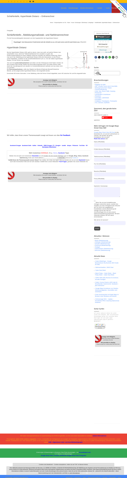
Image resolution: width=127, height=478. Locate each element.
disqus (69, 145)
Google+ (58, 145)
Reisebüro (98, 96)
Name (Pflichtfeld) (107, 143)
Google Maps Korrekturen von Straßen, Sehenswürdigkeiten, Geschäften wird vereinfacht (106, 290)
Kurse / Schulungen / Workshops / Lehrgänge (82, 22)
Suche (107, 8)
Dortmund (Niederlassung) (103, 245)
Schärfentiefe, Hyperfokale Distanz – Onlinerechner (107, 22)
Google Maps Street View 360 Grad (104, 132)
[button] (96, 57)
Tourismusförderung (101, 89)
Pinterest (75, 145)
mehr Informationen (74, 473)
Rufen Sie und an (99, 138)
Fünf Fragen (63, 161)
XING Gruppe (48, 145)
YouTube (82, 145)
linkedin (40, 145)
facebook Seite (26, 145)
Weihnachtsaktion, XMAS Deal (104, 267)
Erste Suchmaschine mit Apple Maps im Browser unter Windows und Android (107, 295)
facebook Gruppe (15, 145)
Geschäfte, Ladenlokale (102, 97)
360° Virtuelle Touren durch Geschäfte (106, 86)
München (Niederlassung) (102, 250)
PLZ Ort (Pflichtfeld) (107, 165)
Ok (87, 473)
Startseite (62, 8)
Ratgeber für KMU (100, 84)
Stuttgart (97, 247)
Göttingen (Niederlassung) (103, 242)
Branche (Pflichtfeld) (107, 173)
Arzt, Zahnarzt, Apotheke (102, 102)
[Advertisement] (49, 111)
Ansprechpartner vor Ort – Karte (62, 22)
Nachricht (82, 160)
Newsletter (35, 156)
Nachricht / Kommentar (107, 189)
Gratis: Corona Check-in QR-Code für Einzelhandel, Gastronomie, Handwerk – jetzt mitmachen (107, 284)
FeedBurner (75, 157)
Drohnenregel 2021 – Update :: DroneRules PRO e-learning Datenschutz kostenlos (107, 300)
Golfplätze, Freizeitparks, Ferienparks (106, 101)
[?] (53, 145)
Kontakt (98, 8)
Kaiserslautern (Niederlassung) (104, 248)
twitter (34, 145)
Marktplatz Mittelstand (49, 147)
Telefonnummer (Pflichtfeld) (107, 158)
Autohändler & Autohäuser (103, 94)
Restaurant (98, 92)
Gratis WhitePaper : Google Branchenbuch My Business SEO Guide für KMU (106, 262)
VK (87, 145)
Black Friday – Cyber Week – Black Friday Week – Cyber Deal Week (105, 274)
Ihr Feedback (65, 135)
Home (51, 22)
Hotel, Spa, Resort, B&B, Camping (105, 91)
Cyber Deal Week (100, 270)
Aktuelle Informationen (86, 8)
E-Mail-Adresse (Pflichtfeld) (107, 150)
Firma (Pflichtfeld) (107, 180)
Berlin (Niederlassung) (101, 240)
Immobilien (98, 99)
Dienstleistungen (73, 8)
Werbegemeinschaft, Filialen (103, 88)
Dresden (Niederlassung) (102, 243)
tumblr (64, 145)
